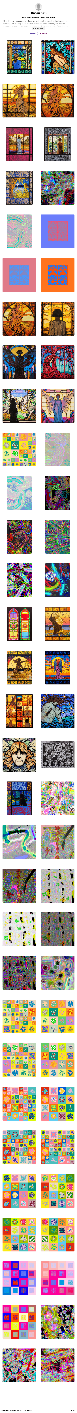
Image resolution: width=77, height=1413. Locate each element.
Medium (43, 33)
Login (73, 1410)
